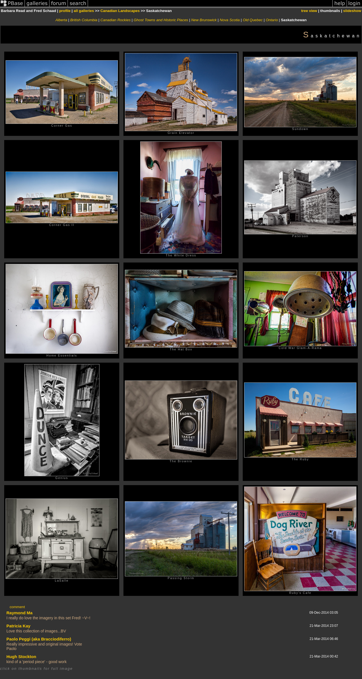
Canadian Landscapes (120, 11)
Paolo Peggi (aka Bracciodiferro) (38, 639)
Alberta (61, 20)
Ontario (272, 20)
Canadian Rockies (115, 20)
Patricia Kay (18, 625)
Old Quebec (253, 20)
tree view (309, 11)
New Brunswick (203, 20)
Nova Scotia (230, 20)
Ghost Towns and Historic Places (161, 20)
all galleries (84, 11)
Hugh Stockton (21, 656)
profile (65, 11)
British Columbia (83, 20)
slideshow (352, 11)
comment (17, 607)
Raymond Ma (19, 612)
